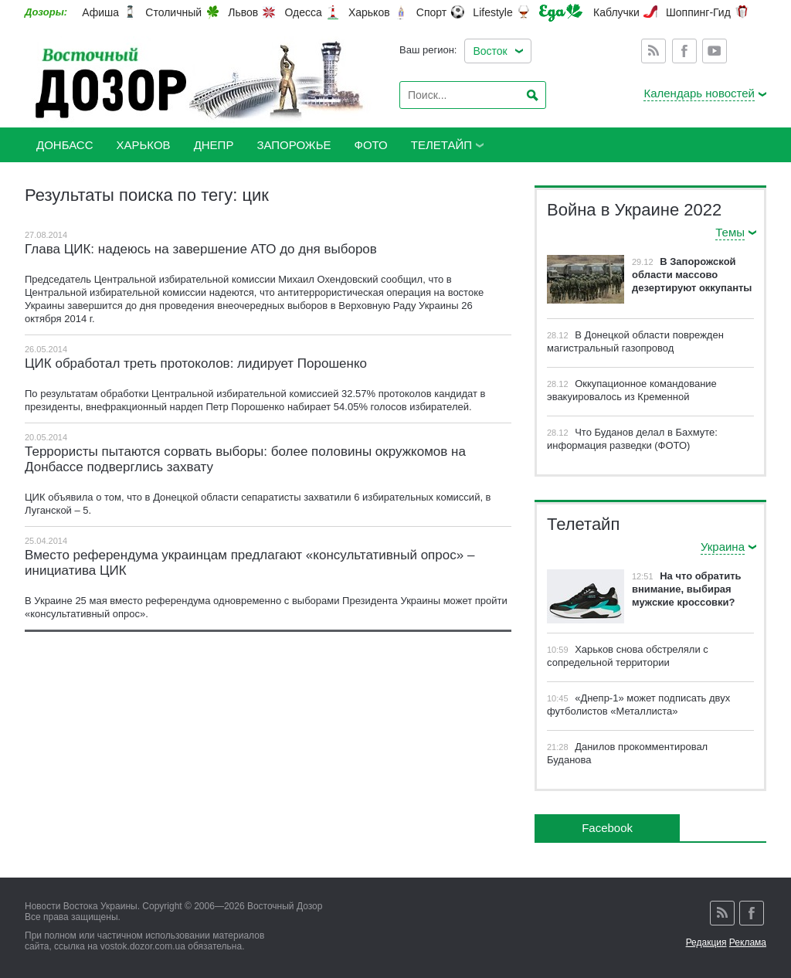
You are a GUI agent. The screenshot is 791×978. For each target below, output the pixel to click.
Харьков (369, 12)
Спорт (431, 12)
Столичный (173, 12)
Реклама (747, 942)
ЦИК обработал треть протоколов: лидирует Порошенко (196, 363)
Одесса (302, 12)
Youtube (714, 51)
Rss (653, 51)
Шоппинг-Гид (698, 12)
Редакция (706, 942)
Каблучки (616, 12)
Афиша (100, 12)
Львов (243, 12)
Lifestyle (492, 12)
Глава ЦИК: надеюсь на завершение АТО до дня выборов (201, 249)
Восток (490, 51)
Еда (560, 13)
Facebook (684, 51)
